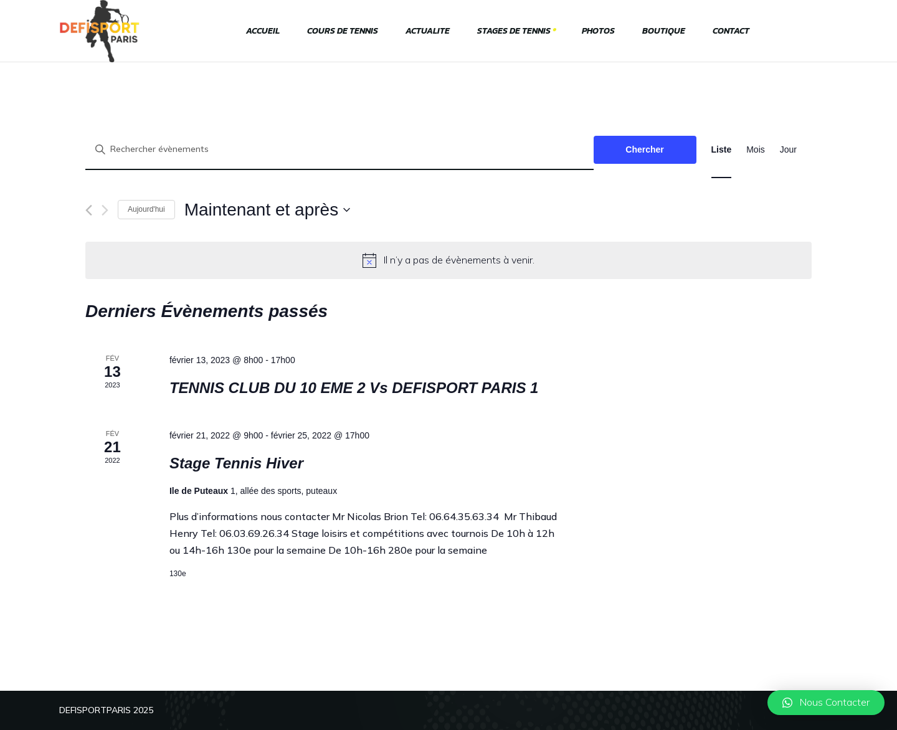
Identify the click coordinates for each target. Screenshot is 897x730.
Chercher (644, 149)
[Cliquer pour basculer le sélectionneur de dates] (267, 209)
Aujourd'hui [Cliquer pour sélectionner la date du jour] (146, 209)
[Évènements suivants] (105, 210)
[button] (826, 702)
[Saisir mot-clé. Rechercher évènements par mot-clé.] (339, 150)
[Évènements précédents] (88, 210)
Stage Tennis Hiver (236, 463)
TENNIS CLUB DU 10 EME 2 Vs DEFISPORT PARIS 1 (354, 387)
